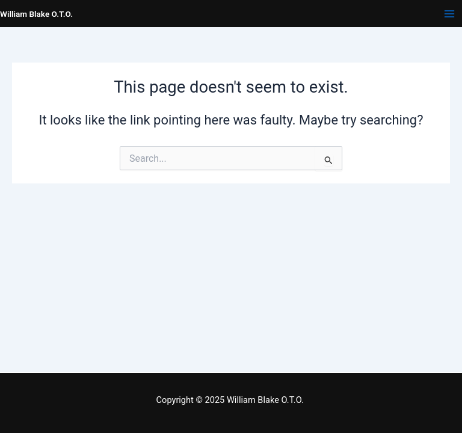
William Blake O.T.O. (36, 14)
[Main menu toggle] (449, 13)
